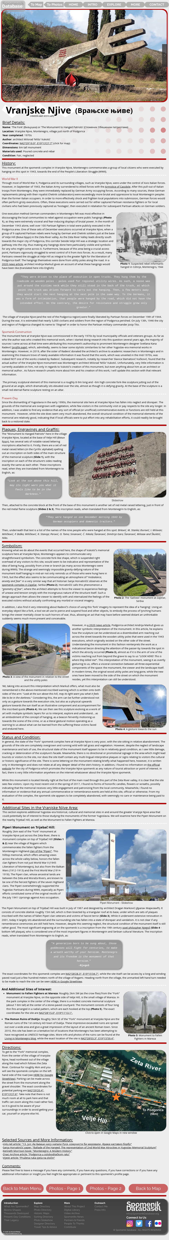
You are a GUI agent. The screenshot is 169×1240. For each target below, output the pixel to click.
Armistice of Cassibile (117, 186)
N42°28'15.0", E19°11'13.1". (56, 1012)
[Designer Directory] (48, 1223)
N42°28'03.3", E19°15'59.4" (97, 1038)
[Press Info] (109, 1210)
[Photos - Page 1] (64, 1188)
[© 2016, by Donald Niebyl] (11, 1231)
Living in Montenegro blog (20, 1038)
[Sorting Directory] (48, 1217)
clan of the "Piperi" (41, 851)
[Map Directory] (48, 1206)
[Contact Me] (109, 1206)
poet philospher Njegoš (136, 927)
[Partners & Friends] (78, 1220)
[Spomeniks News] (78, 1217)
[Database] (13, 6)
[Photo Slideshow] (48, 1220)
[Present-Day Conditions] (18, 1217)
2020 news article (12, 264)
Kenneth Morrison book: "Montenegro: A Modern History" (37, 1151)
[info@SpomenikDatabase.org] (11, 1233)
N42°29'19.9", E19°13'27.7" (36, 143)
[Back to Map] (148, 1188)
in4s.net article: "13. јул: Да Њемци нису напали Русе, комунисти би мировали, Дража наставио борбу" (67, 1144)
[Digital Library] (78, 1210)
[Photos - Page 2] (105, 1188)
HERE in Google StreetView (66, 981)
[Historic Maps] (48, 1213)
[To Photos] (54, 4)
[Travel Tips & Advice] (48, 1227)
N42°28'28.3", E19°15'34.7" (82, 973)
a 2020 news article (98, 625)
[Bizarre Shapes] (18, 1210)
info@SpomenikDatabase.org (142, 1213)
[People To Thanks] (78, 1223)
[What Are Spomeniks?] (18, 1206)
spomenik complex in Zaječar (19, 584)
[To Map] (35, 4)
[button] (84, 55)
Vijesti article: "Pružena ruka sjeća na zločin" (29, 1157)
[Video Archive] (78, 1213)
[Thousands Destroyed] (18, 1213)
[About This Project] (78, 1206)
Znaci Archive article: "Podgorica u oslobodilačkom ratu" (36, 1154)
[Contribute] (78, 1227)
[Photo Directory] (48, 1210)
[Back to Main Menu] (22, 1188)
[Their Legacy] (18, 1220)
